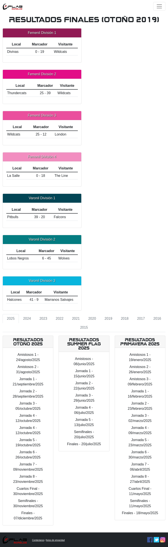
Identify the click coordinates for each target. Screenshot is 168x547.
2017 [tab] (141, 318)
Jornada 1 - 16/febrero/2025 (140, 393)
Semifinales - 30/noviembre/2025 (28, 503)
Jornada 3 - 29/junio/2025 (83, 397)
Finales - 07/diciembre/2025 (28, 515)
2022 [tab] (60, 318)
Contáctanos (38, 540)
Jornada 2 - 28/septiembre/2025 (28, 393)
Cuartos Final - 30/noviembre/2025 (28, 491)
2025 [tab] (11, 318)
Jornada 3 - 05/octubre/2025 (28, 405)
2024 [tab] (27, 318)
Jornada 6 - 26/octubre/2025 (28, 454)
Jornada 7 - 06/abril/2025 (140, 466)
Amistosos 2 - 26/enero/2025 (140, 369)
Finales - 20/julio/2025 (84, 444)
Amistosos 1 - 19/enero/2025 (140, 357)
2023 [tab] (43, 318)
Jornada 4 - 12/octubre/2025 (28, 418)
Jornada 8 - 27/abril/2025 (140, 479)
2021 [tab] (76, 318)
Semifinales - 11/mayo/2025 (140, 503)
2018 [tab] (125, 318)
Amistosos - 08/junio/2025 (83, 361)
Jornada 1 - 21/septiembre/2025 (28, 381)
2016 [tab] (157, 318)
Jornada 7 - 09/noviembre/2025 (28, 466)
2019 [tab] (108, 318)
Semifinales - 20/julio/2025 (84, 434)
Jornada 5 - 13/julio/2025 (84, 422)
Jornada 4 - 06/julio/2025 (84, 410)
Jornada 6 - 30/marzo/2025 (140, 454)
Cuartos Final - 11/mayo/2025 (140, 491)
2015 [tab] (84, 327)
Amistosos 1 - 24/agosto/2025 (28, 357)
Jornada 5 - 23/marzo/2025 (140, 442)
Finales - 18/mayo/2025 (140, 513)
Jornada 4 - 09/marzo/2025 (140, 430)
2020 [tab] (92, 318)
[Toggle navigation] (159, 6)
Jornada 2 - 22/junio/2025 (83, 385)
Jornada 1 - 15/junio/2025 (83, 373)
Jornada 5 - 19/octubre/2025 (28, 442)
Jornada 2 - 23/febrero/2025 (140, 405)
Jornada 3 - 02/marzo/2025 (140, 418)
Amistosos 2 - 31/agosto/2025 (28, 369)
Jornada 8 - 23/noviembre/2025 (28, 479)
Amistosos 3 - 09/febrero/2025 (140, 381)
